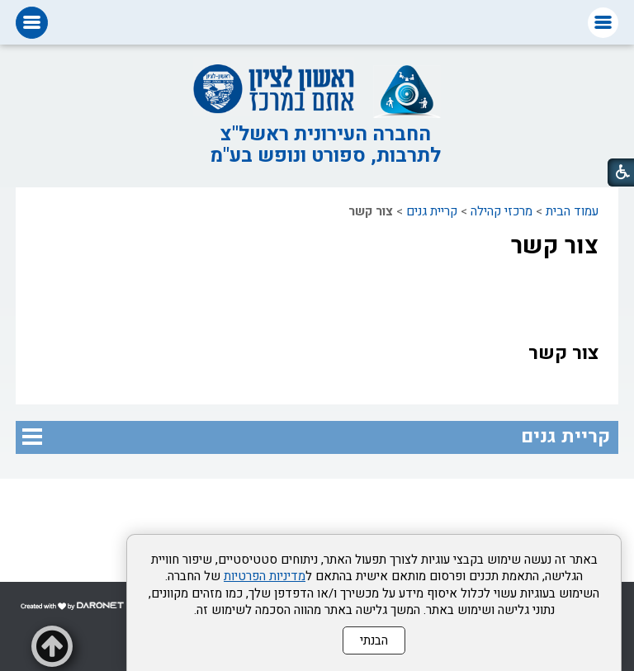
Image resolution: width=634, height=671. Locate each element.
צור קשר (555, 246)
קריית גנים (431, 211)
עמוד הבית (572, 211)
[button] (603, 22)
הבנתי (374, 640)
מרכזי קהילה (501, 211)
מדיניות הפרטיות (264, 576)
